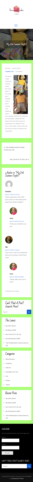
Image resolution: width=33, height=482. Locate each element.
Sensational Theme (17, 478)
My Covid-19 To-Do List (18, 159)
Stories (8, 380)
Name (3, 437)
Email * (4, 444)
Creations (8, 71)
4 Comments (18, 71)
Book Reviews (10, 359)
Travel (8, 385)
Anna (8, 68)
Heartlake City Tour (12, 372)
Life (12, 71)
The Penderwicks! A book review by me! (14, 148)
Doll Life (8, 367)
